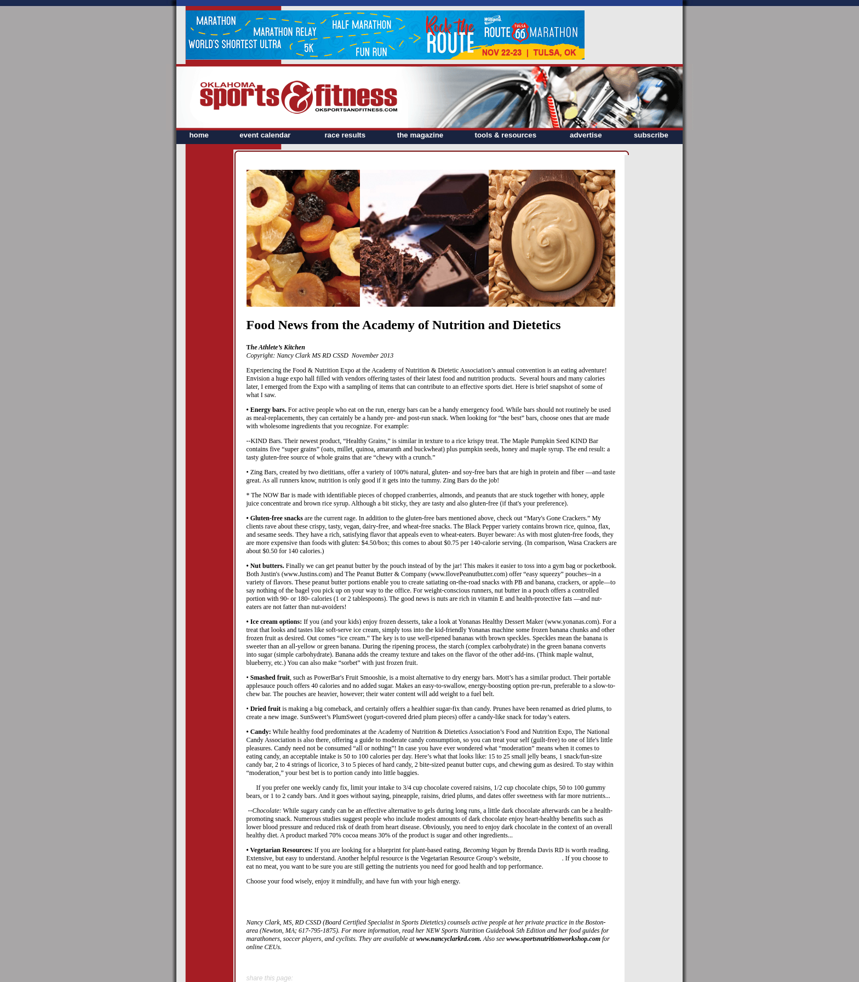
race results (344, 135)
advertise (586, 135)
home (199, 135)
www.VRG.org (542, 858)
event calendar (264, 135)
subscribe (651, 135)
